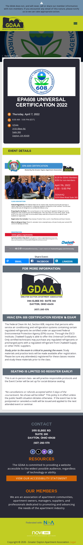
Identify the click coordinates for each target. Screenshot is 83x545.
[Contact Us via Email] (50, 451)
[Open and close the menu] (52, 23)
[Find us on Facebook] (32, 451)
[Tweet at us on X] (38, 451)
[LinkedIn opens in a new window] (66, 260)
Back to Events (10, 55)
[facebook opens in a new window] (41, 260)
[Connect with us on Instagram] (44, 451)
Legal (73, 542)
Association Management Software (41, 533)
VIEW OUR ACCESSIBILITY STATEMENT (41, 478)
